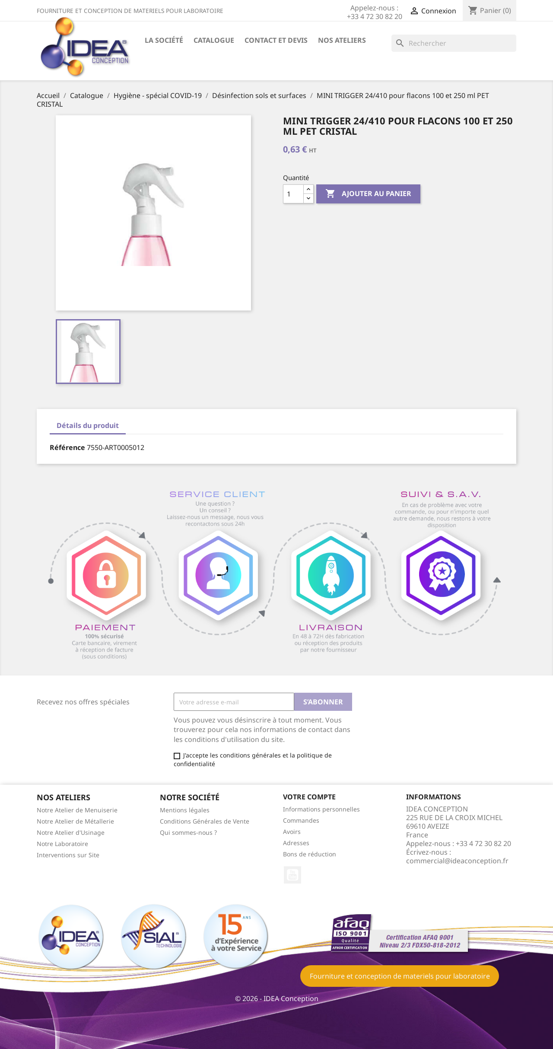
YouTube (292, 875)
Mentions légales (185, 810)
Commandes (301, 820)
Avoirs (292, 831)
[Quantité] (293, 193)
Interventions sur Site (68, 855)
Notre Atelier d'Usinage (71, 832)
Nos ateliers (342, 40)
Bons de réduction (309, 854)
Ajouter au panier (368, 194)
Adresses (296, 843)
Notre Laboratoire (62, 844)
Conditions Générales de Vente (204, 821)
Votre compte (309, 797)
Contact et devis (276, 40)
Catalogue (214, 40)
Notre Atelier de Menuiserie (77, 810)
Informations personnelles (321, 809)
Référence (67, 447)
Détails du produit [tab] (88, 425)
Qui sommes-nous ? (188, 832)
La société (164, 40)
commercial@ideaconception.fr (457, 860)
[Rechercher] (453, 43)
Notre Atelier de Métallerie (75, 821)
